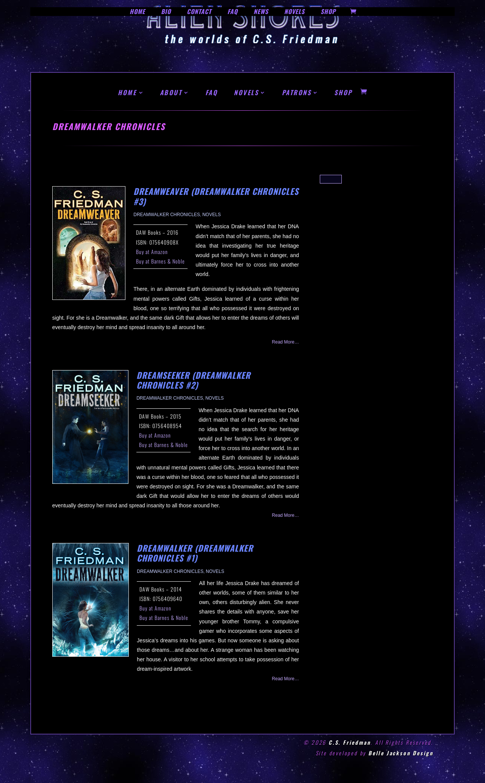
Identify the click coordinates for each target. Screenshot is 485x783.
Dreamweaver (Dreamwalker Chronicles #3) (216, 196)
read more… (285, 342)
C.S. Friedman (350, 742)
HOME (127, 92)
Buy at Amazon (152, 252)
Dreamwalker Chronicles (166, 214)
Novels (211, 214)
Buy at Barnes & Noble (160, 261)
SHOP (343, 92)
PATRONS (296, 92)
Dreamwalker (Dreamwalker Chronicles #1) (195, 553)
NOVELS (246, 92)
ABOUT (171, 92)
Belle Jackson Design (400, 753)
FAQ (211, 92)
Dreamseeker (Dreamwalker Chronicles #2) (193, 380)
